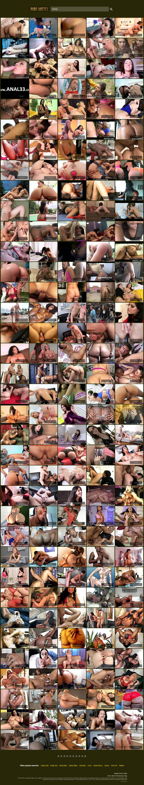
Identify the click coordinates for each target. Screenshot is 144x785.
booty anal (44, 766)
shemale (82, 766)
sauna (106, 766)
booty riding (73, 766)
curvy (89, 766)
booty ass (53, 766)
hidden (121, 766)
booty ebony (97, 766)
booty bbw (63, 766)
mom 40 (114, 766)
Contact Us (124, 781)
